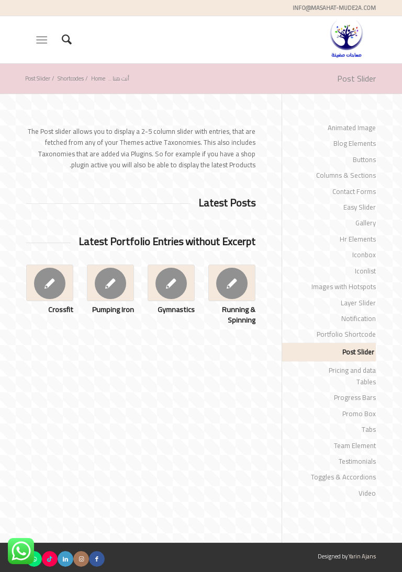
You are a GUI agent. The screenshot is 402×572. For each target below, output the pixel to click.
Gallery (365, 222)
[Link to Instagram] (81, 559)
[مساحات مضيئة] (346, 39)
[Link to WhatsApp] (34, 559)
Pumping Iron (113, 309)
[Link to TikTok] (50, 559)
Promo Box (359, 413)
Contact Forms (354, 191)
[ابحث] (61, 39)
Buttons (364, 159)
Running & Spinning (238, 314)
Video (367, 493)
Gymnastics (176, 309)
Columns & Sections (346, 175)
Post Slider (356, 78)
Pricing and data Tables (352, 375)
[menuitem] (61, 39)
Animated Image (352, 127)
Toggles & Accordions (343, 477)
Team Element (355, 445)
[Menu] (43, 40)
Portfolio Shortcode (346, 334)
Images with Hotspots (343, 286)
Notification (358, 318)
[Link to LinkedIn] (65, 559)
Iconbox (364, 254)
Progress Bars (355, 397)
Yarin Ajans (362, 556)
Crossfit (60, 309)
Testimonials (357, 461)
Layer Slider (358, 302)
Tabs (369, 429)
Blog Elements (354, 143)
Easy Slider (359, 207)
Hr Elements (358, 239)
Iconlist (365, 271)
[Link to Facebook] (97, 559)
